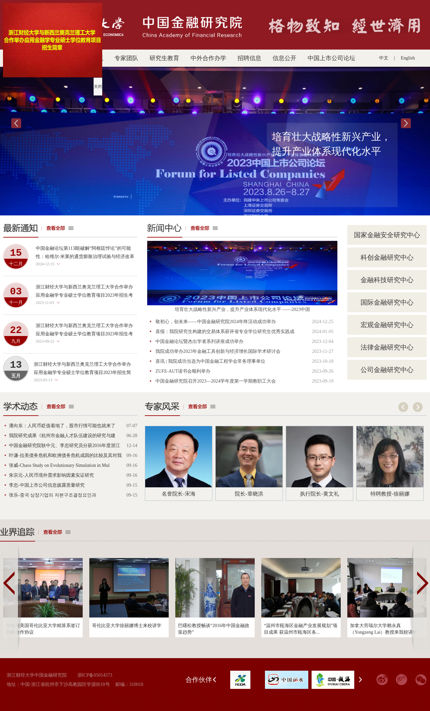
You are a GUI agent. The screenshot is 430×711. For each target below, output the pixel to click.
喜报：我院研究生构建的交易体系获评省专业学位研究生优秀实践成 (224, 331)
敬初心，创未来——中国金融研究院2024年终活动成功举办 (215, 321)
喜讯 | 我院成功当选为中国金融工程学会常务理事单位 (210, 361)
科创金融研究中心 (387, 257)
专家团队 (126, 58)
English (408, 58)
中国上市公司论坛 (331, 58)
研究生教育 (164, 58)
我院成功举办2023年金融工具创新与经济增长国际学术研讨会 (217, 351)
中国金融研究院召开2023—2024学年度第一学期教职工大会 (215, 381)
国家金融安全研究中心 (387, 235)
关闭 (97, 86)
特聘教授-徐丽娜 (389, 494)
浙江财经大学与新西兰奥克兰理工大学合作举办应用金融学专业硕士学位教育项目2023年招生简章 (82, 372)
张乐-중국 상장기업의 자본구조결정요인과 (52, 495)
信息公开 (284, 58)
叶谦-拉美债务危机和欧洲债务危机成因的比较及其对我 (65, 455)
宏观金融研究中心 (387, 324)
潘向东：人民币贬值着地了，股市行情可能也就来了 (62, 425)
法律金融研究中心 (387, 347)
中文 (383, 58)
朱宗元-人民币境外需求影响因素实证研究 (51, 475)
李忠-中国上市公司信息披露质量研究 (47, 485)
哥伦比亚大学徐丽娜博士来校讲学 (126, 625)
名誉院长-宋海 (178, 494)
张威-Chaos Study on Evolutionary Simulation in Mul (59, 465)
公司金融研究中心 (387, 369)
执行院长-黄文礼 (319, 494)
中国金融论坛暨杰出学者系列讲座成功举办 (199, 341)
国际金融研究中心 (387, 302)
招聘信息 (249, 58)
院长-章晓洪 (249, 494)
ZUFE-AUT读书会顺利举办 (182, 371)
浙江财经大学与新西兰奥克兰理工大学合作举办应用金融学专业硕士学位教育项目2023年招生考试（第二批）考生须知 (84, 295)
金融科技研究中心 (387, 279)
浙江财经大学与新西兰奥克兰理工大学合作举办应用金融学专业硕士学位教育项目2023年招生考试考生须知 (84, 334)
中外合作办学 (208, 58)
